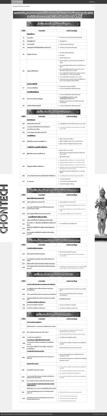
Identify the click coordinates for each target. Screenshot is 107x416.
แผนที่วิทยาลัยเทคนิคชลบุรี (67, 53)
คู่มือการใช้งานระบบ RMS (66, 150)
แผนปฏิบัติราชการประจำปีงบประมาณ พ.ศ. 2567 (73, 124)
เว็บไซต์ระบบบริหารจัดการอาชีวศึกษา (69, 101)
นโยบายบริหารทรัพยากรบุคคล (68, 252)
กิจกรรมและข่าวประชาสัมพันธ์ (68, 86)
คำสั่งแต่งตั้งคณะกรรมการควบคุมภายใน (71, 348)
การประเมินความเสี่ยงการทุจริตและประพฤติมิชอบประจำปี (73, 343)
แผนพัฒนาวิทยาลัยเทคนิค (67, 47)
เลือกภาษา (92, 2)
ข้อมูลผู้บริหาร (63, 41)
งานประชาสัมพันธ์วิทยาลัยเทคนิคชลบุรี (70, 88)
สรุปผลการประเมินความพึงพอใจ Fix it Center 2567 (72, 172)
